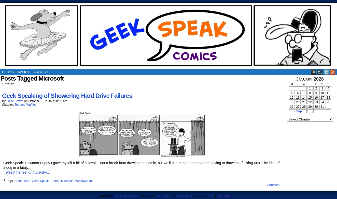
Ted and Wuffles (25, 104)
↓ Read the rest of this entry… (26, 172)
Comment (273, 184)
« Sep (298, 111)
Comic (8, 72)
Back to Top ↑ (225, 196)
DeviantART (314, 72)
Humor (54, 181)
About (24, 72)
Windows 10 (83, 181)
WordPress (164, 196)
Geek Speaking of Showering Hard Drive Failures (67, 95)
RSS (333, 72)
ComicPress (184, 196)
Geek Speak (40, 181)
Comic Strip (22, 181)
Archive (41, 72)
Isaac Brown (14, 101)
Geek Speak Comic (127, 196)
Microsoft (67, 181)
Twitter (326, 72)
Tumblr (320, 72)
